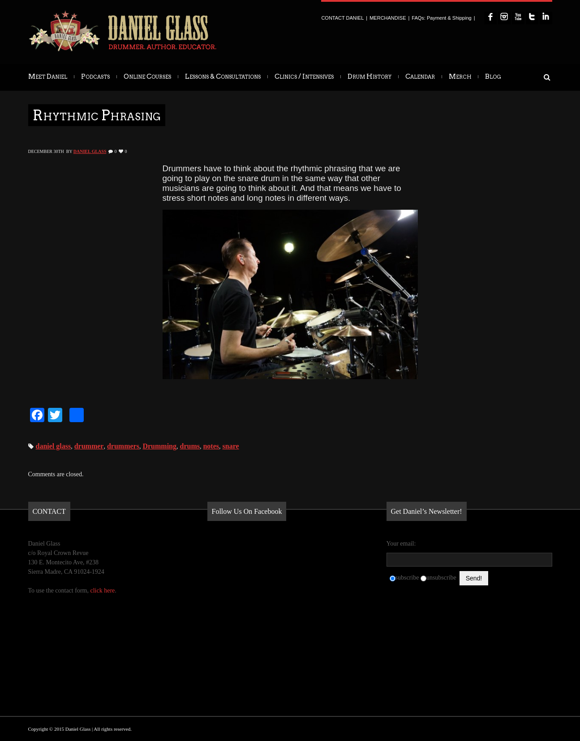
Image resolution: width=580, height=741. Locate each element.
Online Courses (147, 76)
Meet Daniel (47, 76)
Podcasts (95, 76)
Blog (493, 76)
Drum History (369, 76)
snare (231, 446)
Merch (460, 76)
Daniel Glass (90, 151)
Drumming (159, 446)
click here (102, 590)
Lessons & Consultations (223, 76)
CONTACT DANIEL (342, 18)
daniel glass (53, 446)
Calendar (420, 76)
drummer (89, 446)
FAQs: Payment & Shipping (441, 18)
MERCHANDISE (387, 18)
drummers (123, 446)
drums (190, 446)
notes (211, 446)
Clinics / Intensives (304, 76)
